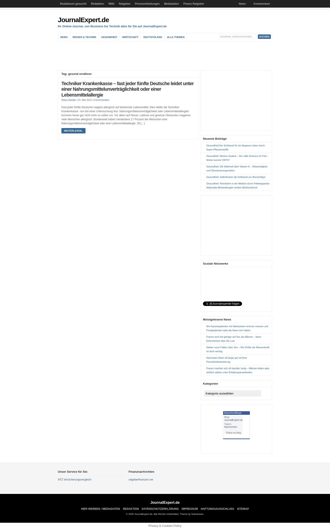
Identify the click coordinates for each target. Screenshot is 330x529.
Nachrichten (230, 427)
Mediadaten (171, 3)
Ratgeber (124, 3)
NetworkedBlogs (233, 412)
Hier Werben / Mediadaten (100, 508)
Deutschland (152, 37)
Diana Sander (68, 100)
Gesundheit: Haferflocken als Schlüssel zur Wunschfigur (235, 177)
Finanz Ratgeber (193, 3)
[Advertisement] (166, 56)
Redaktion (97, 3)
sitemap (243, 508)
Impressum (190, 508)
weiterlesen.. (73, 130)
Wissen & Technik (84, 37)
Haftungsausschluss (217, 508)
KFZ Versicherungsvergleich (74, 479)
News (242, 3)
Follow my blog (233, 433)
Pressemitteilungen (147, 3)
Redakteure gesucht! (73, 3)
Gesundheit (109, 37)
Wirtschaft (130, 37)
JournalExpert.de (83, 19)
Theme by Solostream (191, 514)
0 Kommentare (101, 100)
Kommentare (262, 3)
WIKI (112, 3)
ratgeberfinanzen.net (141, 479)
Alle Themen (175, 37)
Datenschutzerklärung (160, 508)
